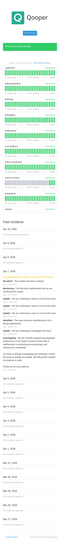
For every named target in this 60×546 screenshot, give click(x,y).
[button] (30, 33)
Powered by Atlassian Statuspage (43, 537)
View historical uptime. (42, 63)
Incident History (10, 537)
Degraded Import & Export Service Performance (28, 277)
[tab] (5, 72)
